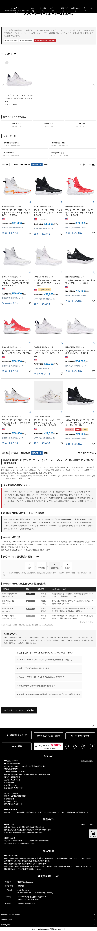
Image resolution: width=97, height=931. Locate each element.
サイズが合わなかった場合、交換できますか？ (37, 685)
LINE (17, 550)
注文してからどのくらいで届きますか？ (34, 668)
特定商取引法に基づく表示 (10, 914)
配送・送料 (48, 819)
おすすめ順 (14, 164)
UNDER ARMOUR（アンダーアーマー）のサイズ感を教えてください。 (45, 659)
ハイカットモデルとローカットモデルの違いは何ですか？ (41, 677)
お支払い (48, 755)
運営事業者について (48, 876)
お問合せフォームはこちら (26, 903)
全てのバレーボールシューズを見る (19, 710)
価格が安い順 (25, 164)
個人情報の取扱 (6, 919)
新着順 (46, 164)
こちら (32, 864)
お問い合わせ (5, 925)
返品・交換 (48, 850)
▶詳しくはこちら (87, 761)
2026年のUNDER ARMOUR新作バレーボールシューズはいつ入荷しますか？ (49, 694)
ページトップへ (93, 726)
